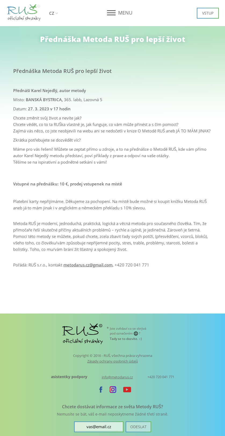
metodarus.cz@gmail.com (88, 265)
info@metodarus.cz (117, 377)
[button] (112, 13)
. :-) (126, 338)
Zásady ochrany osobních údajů (112, 361)
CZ (51, 13)
